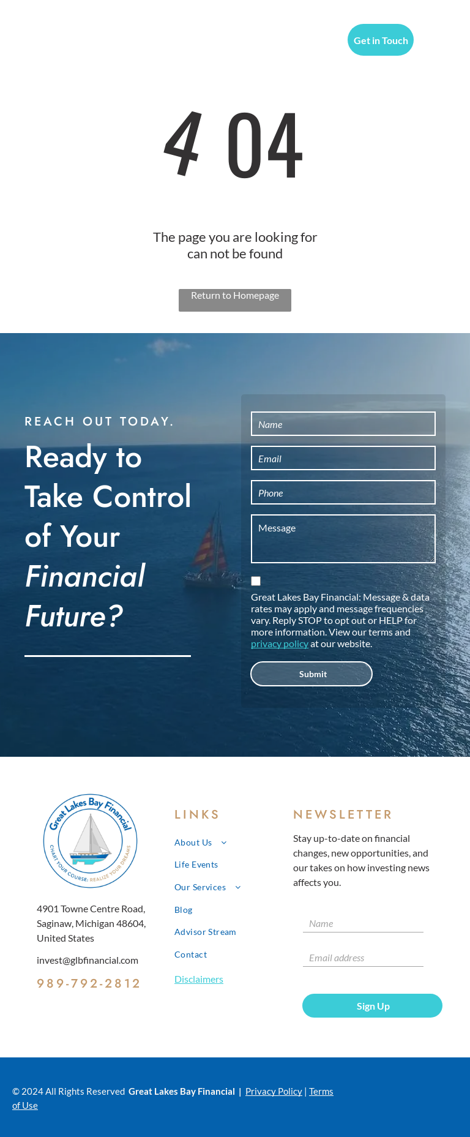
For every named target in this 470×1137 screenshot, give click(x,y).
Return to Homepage (235, 295)
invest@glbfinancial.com (87, 960)
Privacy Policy (273, 1091)
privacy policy (279, 643)
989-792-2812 (89, 984)
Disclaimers (198, 979)
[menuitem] (179, 42)
